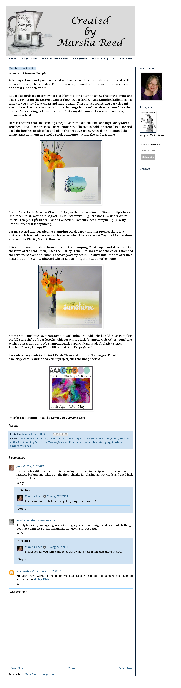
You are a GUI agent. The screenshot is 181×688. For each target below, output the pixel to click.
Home (12, 58)
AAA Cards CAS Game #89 (33, 438)
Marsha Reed (33, 496)
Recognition (80, 58)
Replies (25, 490)
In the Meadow (49, 442)
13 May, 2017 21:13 (57, 496)
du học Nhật (41, 579)
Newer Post (17, 668)
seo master (23, 571)
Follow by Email (150, 144)
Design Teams (28, 58)
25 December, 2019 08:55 (47, 571)
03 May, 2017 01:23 (34, 466)
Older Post (125, 668)
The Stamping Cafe (103, 58)
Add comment (19, 591)
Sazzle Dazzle (25, 520)
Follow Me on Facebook (55, 58)
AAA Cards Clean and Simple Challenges (72, 438)
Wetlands (25, 445)
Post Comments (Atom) (40, 674)
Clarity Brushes (120, 438)
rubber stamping (100, 442)
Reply (20, 483)
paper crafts (83, 442)
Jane (19, 466)
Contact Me (125, 58)
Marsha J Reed (66, 442)
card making (103, 438)
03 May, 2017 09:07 (47, 520)
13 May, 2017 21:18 (57, 547)
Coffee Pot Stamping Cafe (25, 442)
